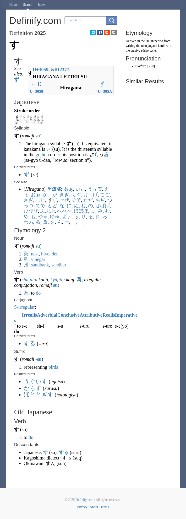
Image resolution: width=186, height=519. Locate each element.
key (143, 65)
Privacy (82, 507)
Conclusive (68, 315)
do (38, 293)
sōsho (145, 50)
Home (13, 4)
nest (35, 253)
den (55, 253)
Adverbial (47, 315)
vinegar (38, 259)
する (64, 452)
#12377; (61, 69)
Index (41, 4)
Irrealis (29, 315)
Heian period (154, 41)
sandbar (58, 264)
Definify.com (84, 500)
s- (15, 320)
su (37, 135)
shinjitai (30, 279)
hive (45, 253)
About (94, 507)
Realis (109, 315)
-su (38, 359)
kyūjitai (57, 279)
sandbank (40, 264)
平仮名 (54, 189)
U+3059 (41, 69)
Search (27, 4)
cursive (135, 50)
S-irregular (24, 307)
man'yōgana (149, 46)
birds (53, 367)
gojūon (42, 154)
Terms (104, 507)
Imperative (126, 315)
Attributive (91, 315)
